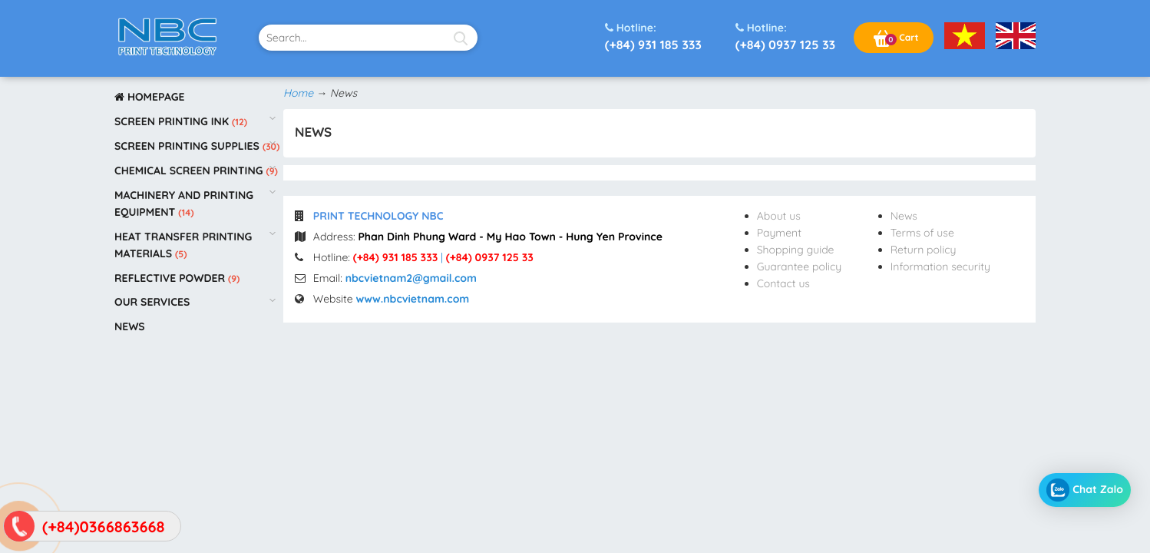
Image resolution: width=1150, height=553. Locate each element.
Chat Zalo (1084, 490)
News (129, 326)
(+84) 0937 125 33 (785, 35)
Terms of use (922, 233)
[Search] (460, 38)
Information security (940, 266)
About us (779, 216)
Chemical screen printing (190, 170)
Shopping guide (795, 250)
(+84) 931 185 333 (653, 35)
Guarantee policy (799, 266)
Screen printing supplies (188, 146)
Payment (779, 233)
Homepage (149, 97)
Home (298, 93)
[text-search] (368, 38)
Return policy (924, 250)
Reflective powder (171, 278)
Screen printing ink (173, 121)
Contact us (783, 283)
